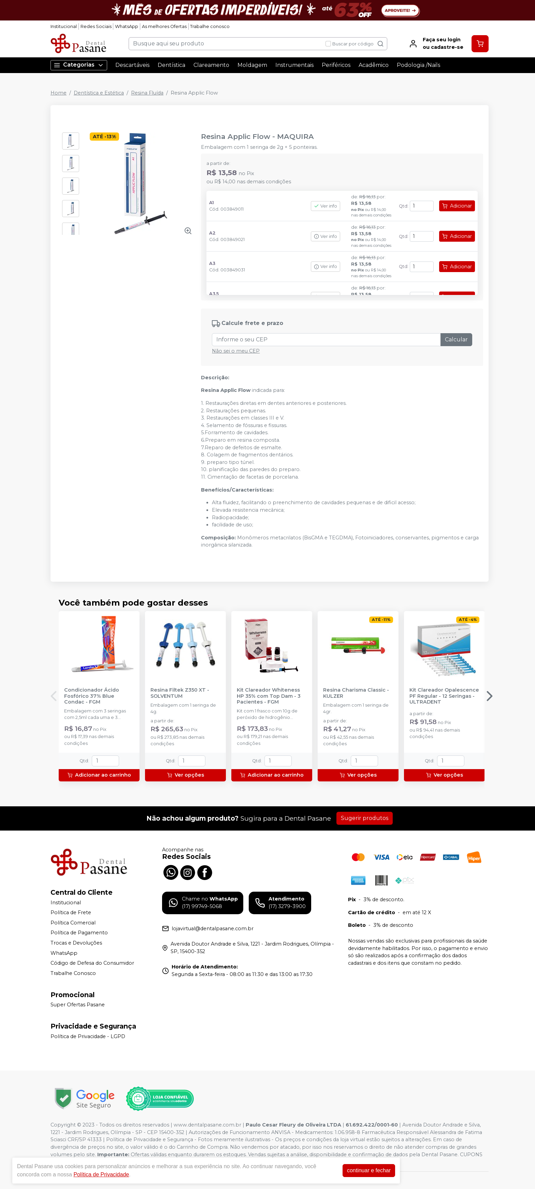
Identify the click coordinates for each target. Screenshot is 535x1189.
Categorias (79, 65)
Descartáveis (132, 65)
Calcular (456, 339)
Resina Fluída (147, 93)
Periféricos (336, 65)
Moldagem (252, 65)
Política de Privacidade (101, 1174)
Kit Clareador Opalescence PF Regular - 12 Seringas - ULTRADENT (444, 696)
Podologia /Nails (418, 65)
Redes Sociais (96, 26)
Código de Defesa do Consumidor (92, 963)
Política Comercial (73, 923)
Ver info (325, 206)
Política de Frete (70, 912)
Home (58, 93)
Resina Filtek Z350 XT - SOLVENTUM (179, 693)
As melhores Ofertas (164, 26)
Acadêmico (374, 65)
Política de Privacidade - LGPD (87, 1036)
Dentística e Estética (99, 93)
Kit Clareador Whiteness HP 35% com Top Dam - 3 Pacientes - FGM (269, 696)
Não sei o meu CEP (236, 351)
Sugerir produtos (364, 818)
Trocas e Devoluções (76, 943)
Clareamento (211, 65)
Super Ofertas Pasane (77, 1005)
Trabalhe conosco (210, 26)
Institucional (63, 26)
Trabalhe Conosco (73, 973)
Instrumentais (294, 65)
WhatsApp (126, 26)
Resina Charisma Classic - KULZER (356, 693)
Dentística (171, 65)
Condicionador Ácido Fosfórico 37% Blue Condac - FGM (91, 696)
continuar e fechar (369, 1170)
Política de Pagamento (79, 933)
